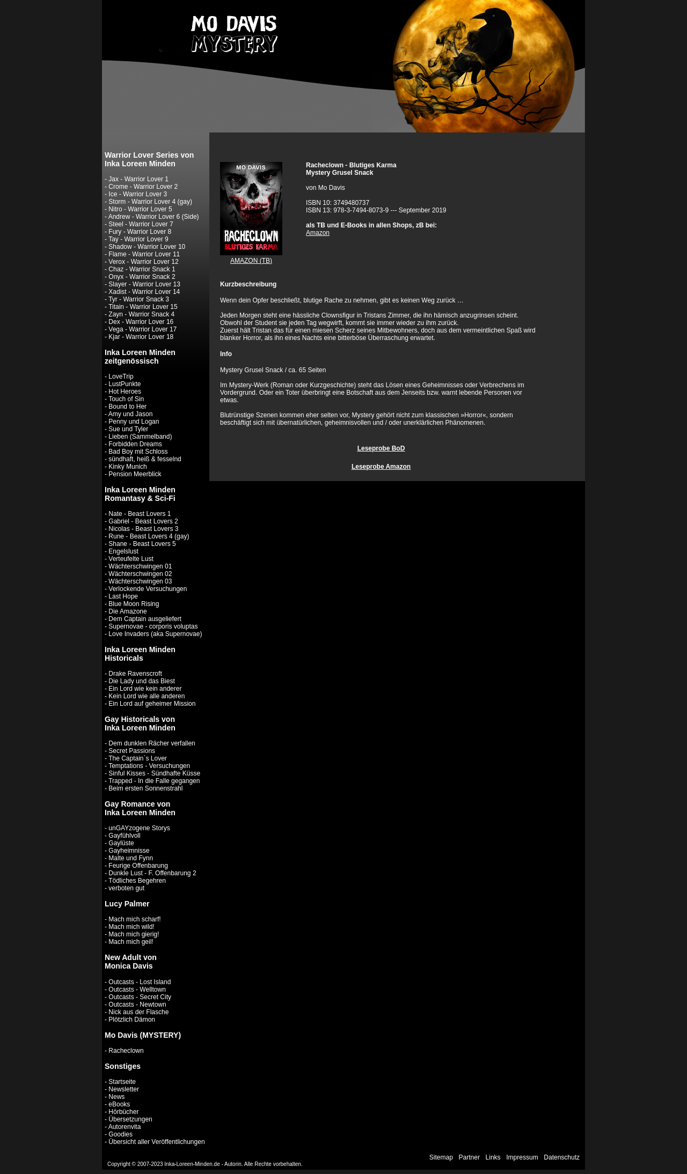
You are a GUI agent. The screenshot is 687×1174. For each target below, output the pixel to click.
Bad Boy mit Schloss (137, 451)
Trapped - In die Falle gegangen (154, 781)
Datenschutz (562, 1157)
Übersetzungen (130, 1119)
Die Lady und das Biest (141, 681)
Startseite (122, 1082)
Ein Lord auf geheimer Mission (151, 703)
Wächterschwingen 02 (140, 574)
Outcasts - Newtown (137, 1004)
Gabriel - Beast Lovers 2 (143, 521)
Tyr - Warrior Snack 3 (138, 299)
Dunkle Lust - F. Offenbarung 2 (152, 873)
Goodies (120, 1134)
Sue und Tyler (128, 429)
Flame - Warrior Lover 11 (144, 254)
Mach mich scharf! (134, 919)
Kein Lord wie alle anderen (146, 696)
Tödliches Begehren (137, 880)
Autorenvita (124, 1127)
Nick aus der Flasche (138, 1012)
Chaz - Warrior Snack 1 (141, 269)
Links (493, 1157)
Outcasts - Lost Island (139, 982)
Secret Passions (131, 751)
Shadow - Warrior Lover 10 (146, 246)
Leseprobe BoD (381, 448)
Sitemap (441, 1157)
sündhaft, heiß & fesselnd (144, 459)
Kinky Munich (127, 466)
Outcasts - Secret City (139, 997)
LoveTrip (120, 376)
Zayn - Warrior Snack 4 (141, 314)
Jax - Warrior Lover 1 (138, 179)
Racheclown (125, 1050)
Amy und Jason (130, 414)
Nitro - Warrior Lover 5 (140, 209)
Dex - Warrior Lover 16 (140, 322)
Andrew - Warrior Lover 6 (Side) (153, 216)
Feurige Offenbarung (138, 865)
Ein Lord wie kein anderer (144, 688)
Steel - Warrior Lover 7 (140, 224)
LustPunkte (124, 384)
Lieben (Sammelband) (140, 436)
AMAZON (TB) (251, 260)
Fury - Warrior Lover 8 (139, 231)
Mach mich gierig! (133, 934)
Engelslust (123, 551)
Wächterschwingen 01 (140, 566)
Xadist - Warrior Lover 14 (144, 292)
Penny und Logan (133, 421)
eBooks (119, 1104)
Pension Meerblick (134, 474)
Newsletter (123, 1089)
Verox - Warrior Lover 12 (143, 261)
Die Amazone (127, 611)
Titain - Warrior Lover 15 (142, 307)
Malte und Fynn (130, 858)
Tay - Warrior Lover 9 (138, 239)
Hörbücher (123, 1112)
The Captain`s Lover (137, 758)
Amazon (318, 233)
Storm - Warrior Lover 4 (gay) (150, 201)
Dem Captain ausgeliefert (144, 619)
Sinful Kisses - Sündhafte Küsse (154, 773)
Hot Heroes (124, 391)
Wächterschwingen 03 (140, 581)
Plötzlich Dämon (131, 1019)
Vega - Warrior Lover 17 (142, 329)
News (116, 1097)
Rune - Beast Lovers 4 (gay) (148, 536)
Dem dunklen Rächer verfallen (151, 743)
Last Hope (123, 596)
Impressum (522, 1157)
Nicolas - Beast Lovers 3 (143, 529)
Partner (469, 1157)
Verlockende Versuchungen (147, 589)
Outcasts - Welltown (136, 989)
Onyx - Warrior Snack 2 (141, 276)
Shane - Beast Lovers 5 (142, 544)
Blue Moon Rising (133, 604)
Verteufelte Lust (130, 559)
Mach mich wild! (131, 927)
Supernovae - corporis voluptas (153, 626)
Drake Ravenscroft (135, 673)
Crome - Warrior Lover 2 (143, 186)
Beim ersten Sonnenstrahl (145, 788)
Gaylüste (121, 843)
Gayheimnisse (128, 850)
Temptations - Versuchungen (149, 766)
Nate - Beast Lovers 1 (139, 514)
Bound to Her (127, 406)
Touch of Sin (126, 399)
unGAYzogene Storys (139, 828)
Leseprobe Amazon (381, 466)
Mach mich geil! (130, 942)
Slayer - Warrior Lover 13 (144, 284)
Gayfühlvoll (124, 835)
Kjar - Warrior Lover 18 (140, 337)
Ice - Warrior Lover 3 (137, 194)
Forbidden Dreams (135, 444)
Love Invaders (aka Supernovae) (155, 634)
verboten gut (126, 888)
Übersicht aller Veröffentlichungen (156, 1142)
